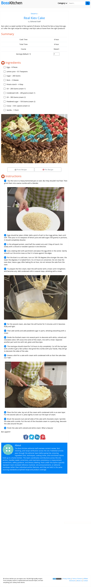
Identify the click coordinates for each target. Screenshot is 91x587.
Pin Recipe (48, 169)
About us (79, 580)
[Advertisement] (34, 498)
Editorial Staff (28, 445)
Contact (85, 580)
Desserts (34, 13)
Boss (11, 2)
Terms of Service (77, 578)
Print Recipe (21, 169)
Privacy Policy (67, 578)
